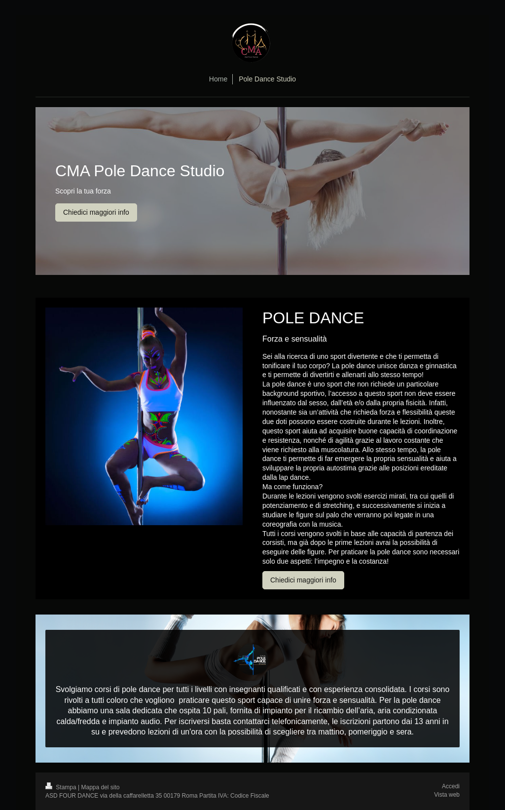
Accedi (451, 786)
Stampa (61, 787)
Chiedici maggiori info (96, 212)
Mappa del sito (100, 787)
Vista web (447, 794)
